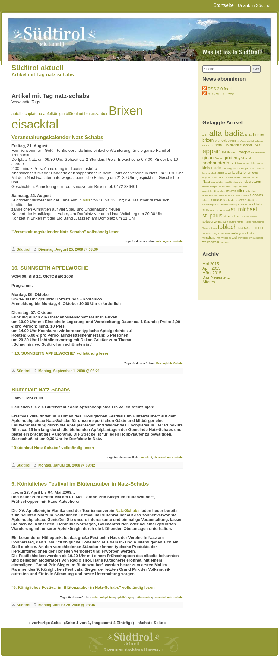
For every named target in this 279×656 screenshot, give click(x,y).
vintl (218, 238)
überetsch (224, 242)
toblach (227, 226)
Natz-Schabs (174, 241)
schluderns (231, 200)
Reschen (231, 191)
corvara (217, 145)
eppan (211, 151)
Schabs (256, 195)
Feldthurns (228, 152)
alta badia (226, 133)
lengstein (206, 177)
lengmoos (250, 172)
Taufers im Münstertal (254, 222)
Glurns (218, 158)
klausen (257, 163)
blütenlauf (74, 113)
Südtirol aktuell (37, 68)
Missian (247, 177)
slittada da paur (209, 205)
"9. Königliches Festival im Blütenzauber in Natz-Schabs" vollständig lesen (83, 587)
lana (204, 173)
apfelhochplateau (26, 113)
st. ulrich (230, 216)
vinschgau (209, 237)
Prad (228, 186)
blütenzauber (96, 113)
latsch (220, 172)
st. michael (244, 209)
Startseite (223, 5)
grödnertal (244, 158)
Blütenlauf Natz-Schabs (40, 389)
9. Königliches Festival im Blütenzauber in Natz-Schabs (80, 484)
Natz (206, 181)
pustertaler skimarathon (213, 191)
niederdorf (238, 182)
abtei (205, 135)
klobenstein (211, 168)
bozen (258, 134)
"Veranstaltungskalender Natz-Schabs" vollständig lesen (65, 232)
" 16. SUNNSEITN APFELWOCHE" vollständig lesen (60, 353)
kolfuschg (226, 168)
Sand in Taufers (234, 196)
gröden (230, 157)
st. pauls (212, 216)
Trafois (247, 228)
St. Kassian (208, 210)
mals (214, 177)
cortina (205, 145)
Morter (255, 177)
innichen (236, 163)
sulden (253, 216)
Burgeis (232, 140)
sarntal (246, 196)
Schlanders (218, 199)
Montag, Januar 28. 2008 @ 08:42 (66, 465)
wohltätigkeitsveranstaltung (250, 238)
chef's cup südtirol (245, 141)
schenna (206, 200)
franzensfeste (258, 152)
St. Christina (255, 204)
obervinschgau (209, 186)
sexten (242, 199)
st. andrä (242, 204)
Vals (86, 200)
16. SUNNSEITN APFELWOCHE (49, 268)
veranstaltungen (234, 233)
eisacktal (35, 124)
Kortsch (236, 168)
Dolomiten (232, 145)
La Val (227, 173)
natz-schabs (175, 457)
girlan (208, 157)
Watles (224, 237)
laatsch (260, 168)
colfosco (259, 141)
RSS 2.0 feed (220, 89)
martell (229, 177)
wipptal (233, 237)
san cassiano (220, 196)
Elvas (256, 145)
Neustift (228, 182)
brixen (208, 140)
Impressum (155, 649)
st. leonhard (223, 210)
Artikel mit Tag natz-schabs (42, 74)
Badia (248, 135)
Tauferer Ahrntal (236, 222)
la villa (237, 172)
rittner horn (251, 191)
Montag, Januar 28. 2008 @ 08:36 (66, 605)
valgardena (218, 233)
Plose (222, 186)
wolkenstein (210, 242)
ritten (241, 191)
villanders (250, 233)
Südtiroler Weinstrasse (215, 221)
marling (221, 177)
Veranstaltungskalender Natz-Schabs (57, 137)
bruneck (221, 140)
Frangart (243, 152)
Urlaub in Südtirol (254, 5)
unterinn (258, 228)
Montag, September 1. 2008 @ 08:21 (69, 371)
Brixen (126, 110)
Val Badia (207, 233)
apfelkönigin (54, 113)
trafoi (240, 228)
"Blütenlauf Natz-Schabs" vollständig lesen (52, 447)
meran (238, 177)
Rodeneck (207, 195)
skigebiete (252, 200)
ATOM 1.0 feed (221, 94)
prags (235, 186)
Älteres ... (210, 282)
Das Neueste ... (216, 277)
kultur (252, 168)
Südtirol (23, 249)
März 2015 (211, 273)
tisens (214, 228)
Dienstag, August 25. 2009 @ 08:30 (68, 249)
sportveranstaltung (227, 204)
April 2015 (211, 268)
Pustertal (243, 186)
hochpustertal (216, 162)
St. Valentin (243, 216)
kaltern (246, 163)
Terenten (206, 228)
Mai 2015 (210, 263)
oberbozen (252, 181)
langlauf (212, 173)
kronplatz (245, 168)
